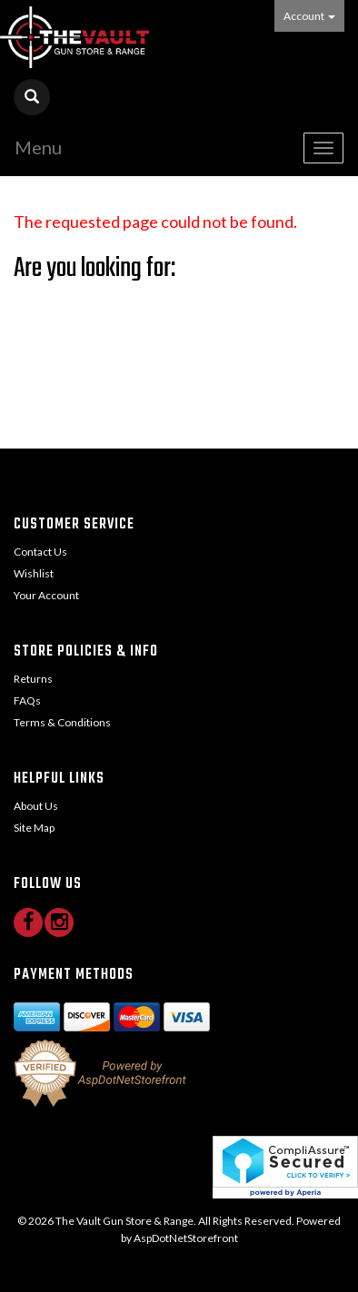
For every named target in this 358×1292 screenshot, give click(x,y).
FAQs (27, 700)
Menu (38, 147)
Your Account (46, 595)
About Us (36, 806)
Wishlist (34, 573)
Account (309, 16)
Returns (33, 678)
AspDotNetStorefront (186, 1238)
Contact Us (40, 551)
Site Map (34, 827)
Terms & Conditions (62, 722)
